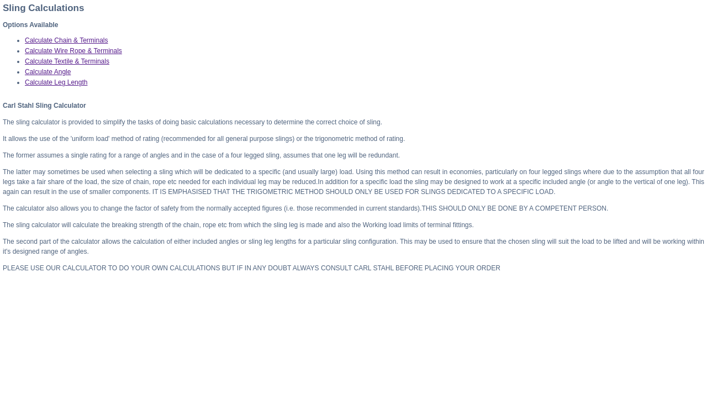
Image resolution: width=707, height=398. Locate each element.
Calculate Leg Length (56, 82)
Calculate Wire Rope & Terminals (73, 51)
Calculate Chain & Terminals (66, 40)
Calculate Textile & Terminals (67, 61)
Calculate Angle (48, 72)
